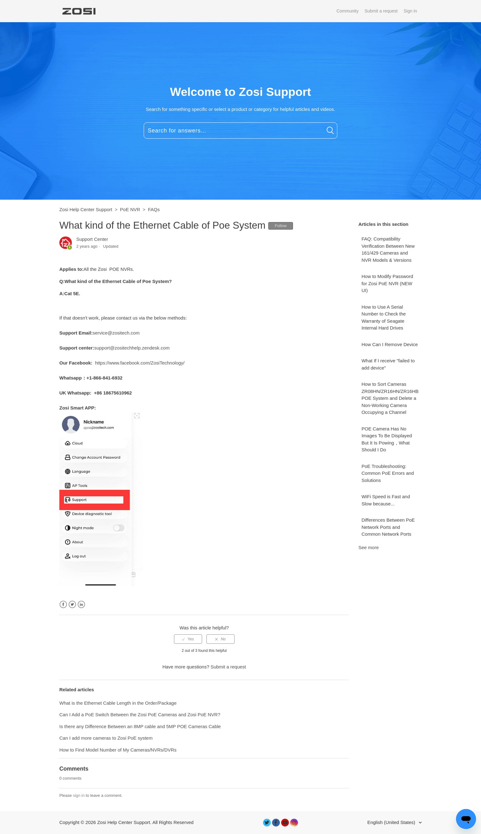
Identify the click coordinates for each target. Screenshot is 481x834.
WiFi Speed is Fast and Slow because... (385, 500)
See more (368, 547)
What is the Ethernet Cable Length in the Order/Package (117, 703)
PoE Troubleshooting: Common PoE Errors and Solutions (387, 473)
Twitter (72, 604)
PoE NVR (130, 209)
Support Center (92, 239)
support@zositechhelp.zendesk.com (132, 347)
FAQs (154, 209)
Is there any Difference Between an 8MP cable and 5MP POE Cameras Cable (140, 726)
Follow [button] (281, 225)
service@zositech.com (116, 332)
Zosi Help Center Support (85, 209)
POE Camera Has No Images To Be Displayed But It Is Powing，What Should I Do (386, 439)
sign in (79, 795)
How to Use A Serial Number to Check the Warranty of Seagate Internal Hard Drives (383, 317)
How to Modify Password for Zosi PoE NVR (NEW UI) (387, 283)
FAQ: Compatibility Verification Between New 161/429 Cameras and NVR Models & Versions (387, 249)
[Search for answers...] (240, 130)
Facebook (63, 604)
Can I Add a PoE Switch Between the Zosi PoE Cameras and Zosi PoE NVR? (139, 714)
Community (347, 10)
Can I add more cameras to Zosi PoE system (105, 738)
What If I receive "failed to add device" (387, 364)
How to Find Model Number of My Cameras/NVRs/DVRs (117, 749)
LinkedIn (81, 604)
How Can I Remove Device (389, 344)
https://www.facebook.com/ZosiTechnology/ (140, 362)
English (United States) (392, 822)
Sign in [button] (410, 10)
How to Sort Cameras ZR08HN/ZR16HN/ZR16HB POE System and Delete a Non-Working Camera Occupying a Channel (390, 398)
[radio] (188, 639)
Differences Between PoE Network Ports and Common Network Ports (388, 527)
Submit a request (381, 10)
